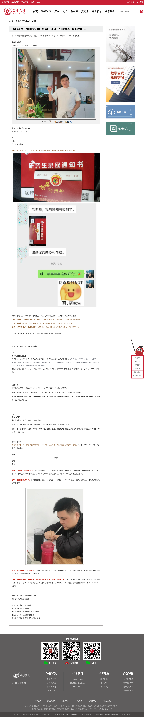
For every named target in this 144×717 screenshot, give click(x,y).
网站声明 (65, 701)
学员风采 (26, 21)
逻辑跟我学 (128, 687)
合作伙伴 (79, 701)
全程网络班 (51, 683)
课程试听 (104, 683)
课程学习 (46, 11)
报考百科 (51, 690)
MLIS (80, 687)
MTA (83, 683)
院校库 (74, 11)
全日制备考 (51, 687)
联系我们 (51, 701)
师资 (56, 11)
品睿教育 (5, 2)
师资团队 (104, 679)
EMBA (78, 683)
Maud (75, 687)
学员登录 (130, 2)
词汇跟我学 (128, 679)
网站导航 (107, 701)
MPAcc (82, 679)
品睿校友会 (35, 2)
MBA (72, 679)
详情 (34, 21)
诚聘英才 (93, 701)
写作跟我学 (128, 690)
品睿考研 (15, 2)
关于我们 (37, 701)
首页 (35, 11)
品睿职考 (24, 2)
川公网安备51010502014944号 (24, 714)
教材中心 (104, 687)
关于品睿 (110, 11)
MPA (77, 679)
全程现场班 (51, 679)
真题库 (85, 11)
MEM (72, 683)
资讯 (65, 11)
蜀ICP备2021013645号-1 (44, 714)
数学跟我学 (128, 683)
